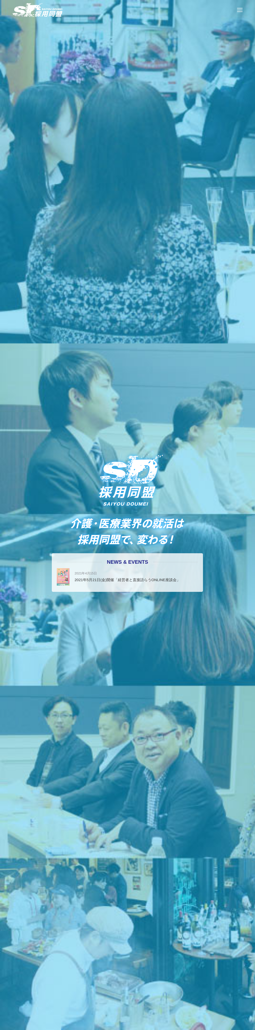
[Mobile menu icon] (240, 10)
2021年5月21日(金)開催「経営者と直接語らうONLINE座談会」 (127, 580)
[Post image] (63, 577)
